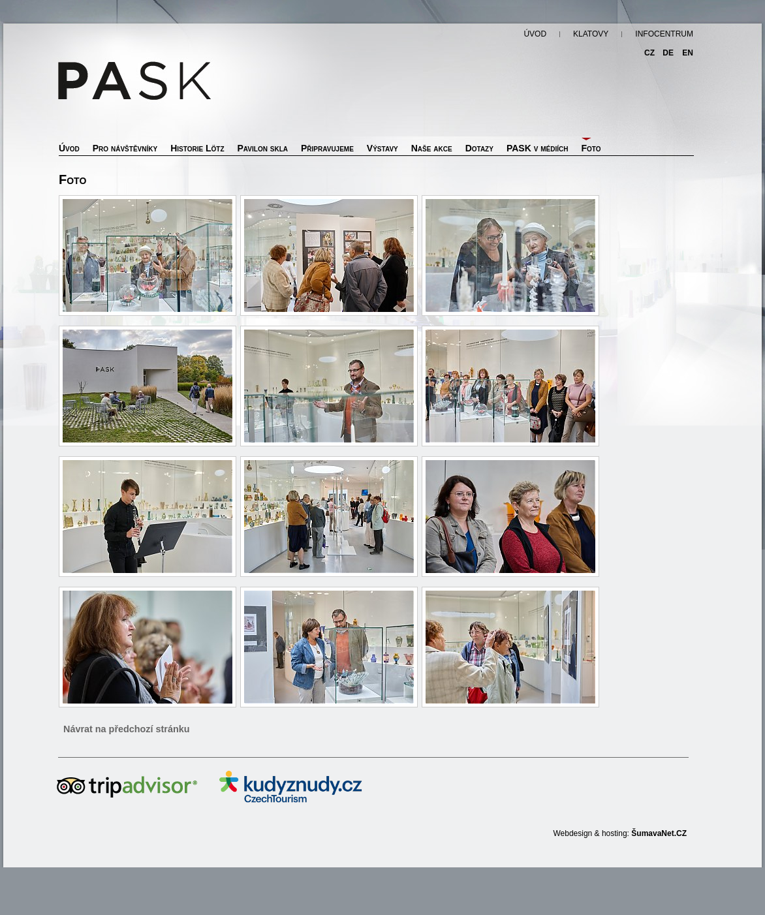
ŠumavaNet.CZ (659, 833)
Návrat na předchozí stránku (126, 729)
